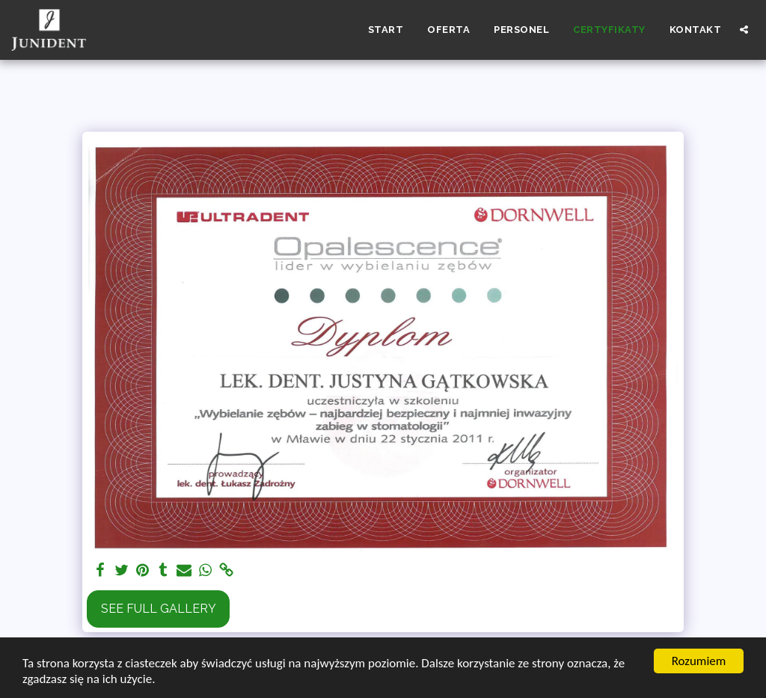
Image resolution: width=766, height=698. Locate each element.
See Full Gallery (158, 608)
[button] (744, 29)
